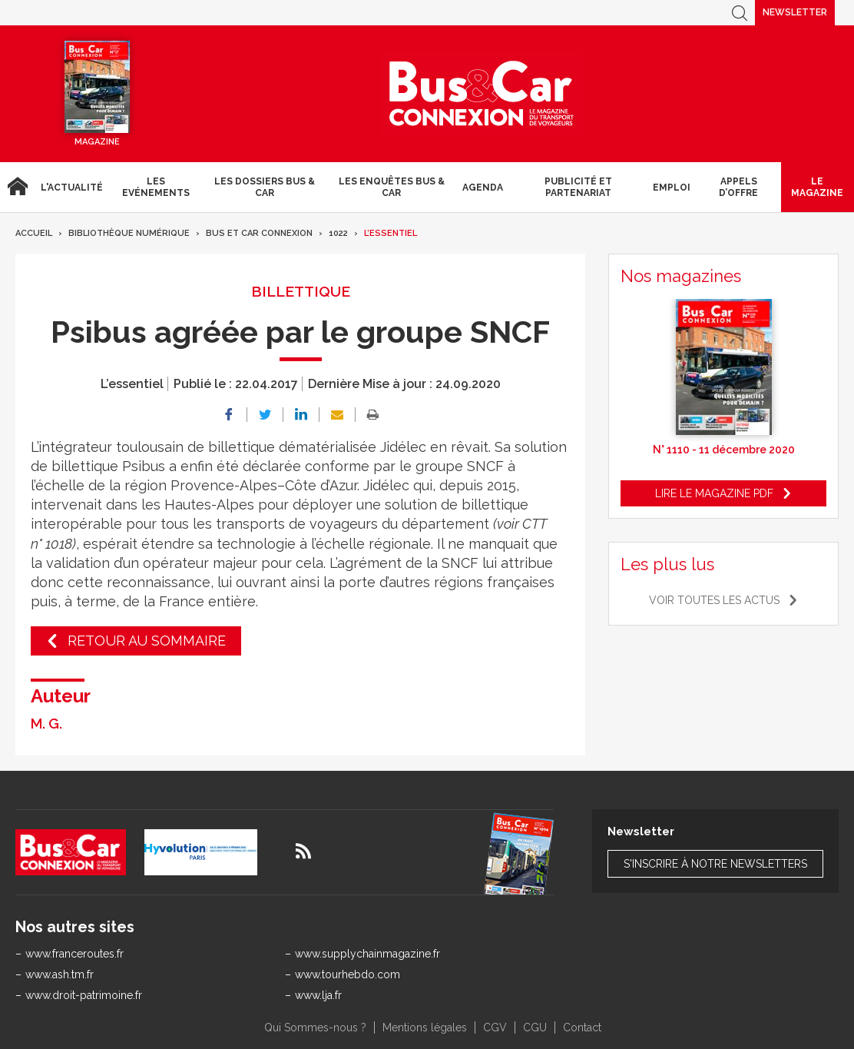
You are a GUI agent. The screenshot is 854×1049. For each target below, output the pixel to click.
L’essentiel (390, 233)
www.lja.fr (318, 995)
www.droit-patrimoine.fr (83, 995)
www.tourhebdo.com (347, 974)
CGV (495, 1027)
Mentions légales (424, 1027)
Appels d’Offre (738, 187)
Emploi (671, 187)
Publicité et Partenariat (578, 187)
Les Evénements (156, 187)
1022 (338, 233)
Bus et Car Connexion (259, 233)
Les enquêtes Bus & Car (392, 187)
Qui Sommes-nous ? (315, 1027)
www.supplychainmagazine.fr (367, 954)
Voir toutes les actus (714, 600)
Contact (582, 1027)
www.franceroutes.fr (74, 954)
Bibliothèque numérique (129, 233)
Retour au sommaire (147, 640)
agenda (482, 187)
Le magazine (817, 187)
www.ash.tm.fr (59, 974)
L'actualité (72, 187)
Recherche (739, 12)
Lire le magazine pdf (714, 493)
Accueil (17, 187)
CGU (535, 1027)
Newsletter (795, 12)
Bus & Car (481, 93)
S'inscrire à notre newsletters (715, 864)
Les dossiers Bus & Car (264, 187)
